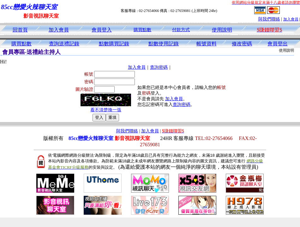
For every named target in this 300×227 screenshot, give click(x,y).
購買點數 (142, 29)
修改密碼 (242, 43)
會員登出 (277, 43)
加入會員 (290, 19)
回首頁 (20, 29)
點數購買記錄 (114, 43)
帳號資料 (206, 43)
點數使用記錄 (163, 43)
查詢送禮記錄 (64, 43)
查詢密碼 (159, 67)
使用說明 (222, 29)
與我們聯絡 (269, 19)
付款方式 (181, 29)
